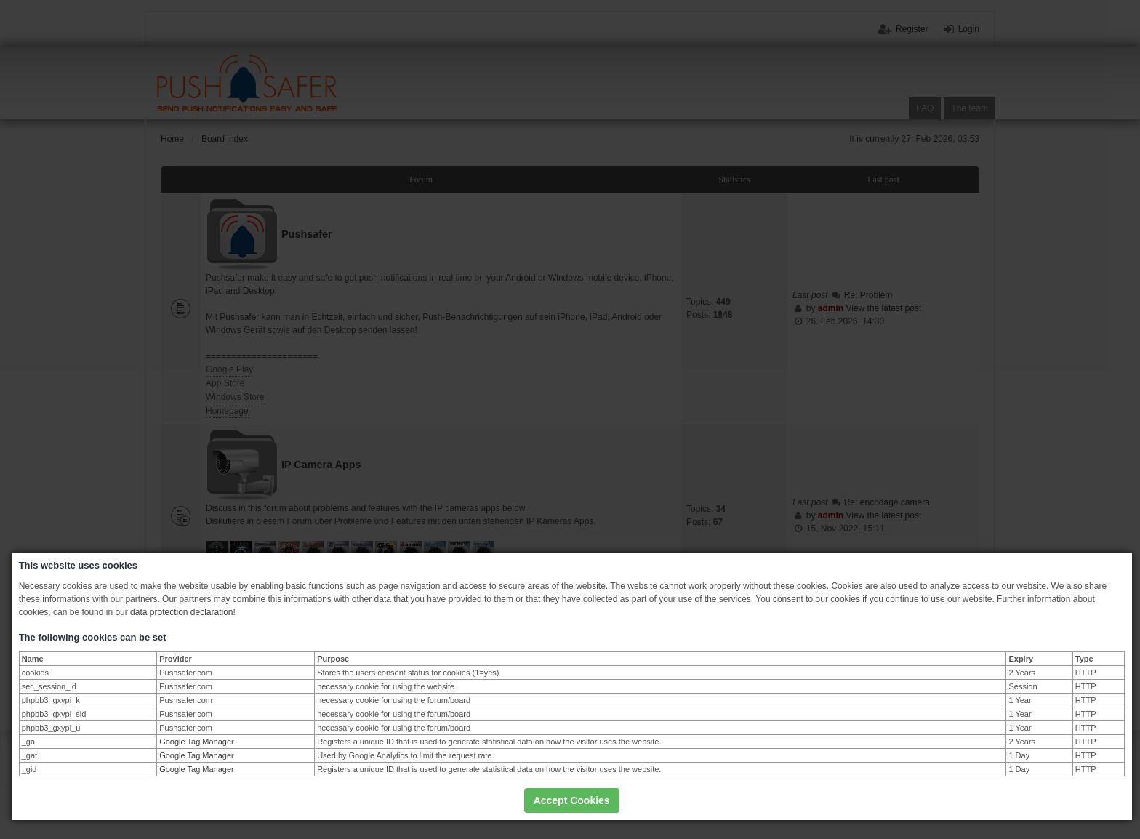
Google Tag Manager (196, 741)
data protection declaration (181, 612)
